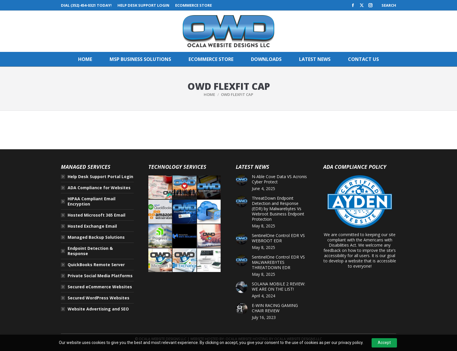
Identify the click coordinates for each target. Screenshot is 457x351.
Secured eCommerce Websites (100, 286)
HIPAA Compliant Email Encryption (91, 201)
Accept (384, 342)
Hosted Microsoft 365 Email (96, 215)
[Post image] (241, 180)
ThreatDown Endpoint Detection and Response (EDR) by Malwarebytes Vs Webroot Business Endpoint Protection (278, 209)
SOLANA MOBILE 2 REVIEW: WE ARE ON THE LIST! (278, 286)
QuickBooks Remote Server (96, 264)
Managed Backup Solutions (96, 237)
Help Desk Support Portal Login (100, 176)
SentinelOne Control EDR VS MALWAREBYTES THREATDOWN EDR (278, 262)
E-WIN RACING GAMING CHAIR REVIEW (275, 308)
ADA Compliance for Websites (99, 187)
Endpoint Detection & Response (90, 251)
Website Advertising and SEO (98, 309)
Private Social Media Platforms (100, 275)
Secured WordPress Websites (98, 298)
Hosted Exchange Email (92, 226)
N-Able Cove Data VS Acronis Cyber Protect (279, 179)
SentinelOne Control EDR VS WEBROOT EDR (278, 238)
